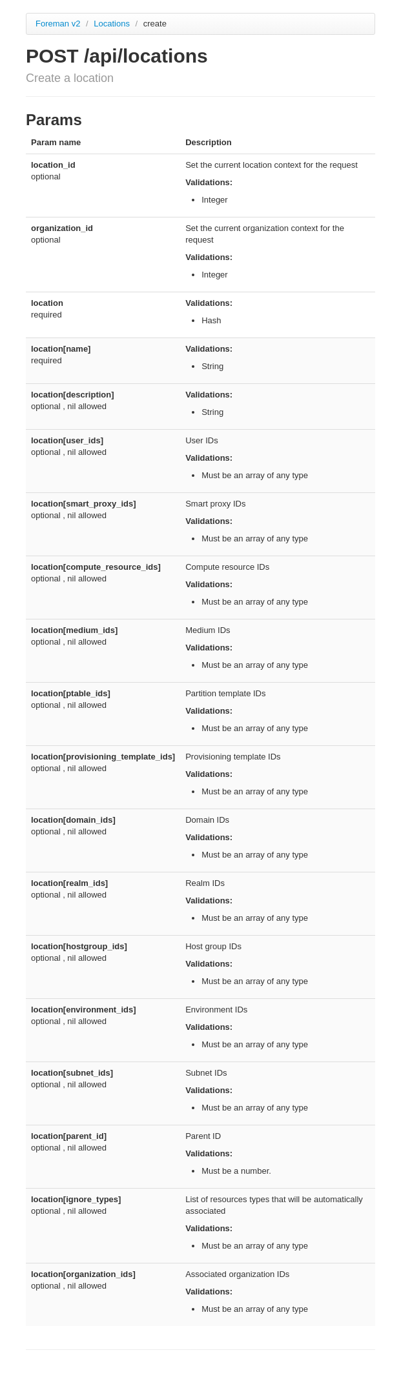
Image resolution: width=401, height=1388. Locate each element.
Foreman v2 (58, 23)
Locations (113, 23)
